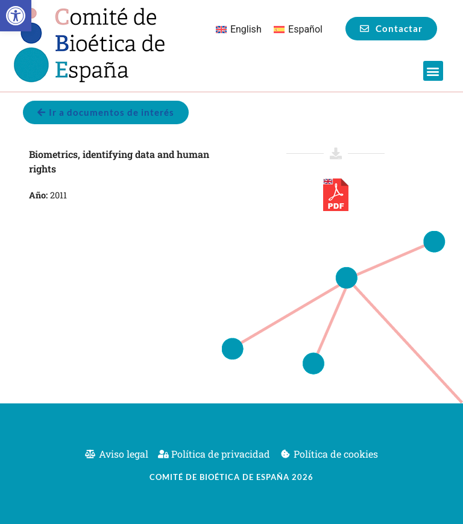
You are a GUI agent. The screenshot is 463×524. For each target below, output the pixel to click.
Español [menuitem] (305, 29)
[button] (15, 15)
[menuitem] (239, 30)
